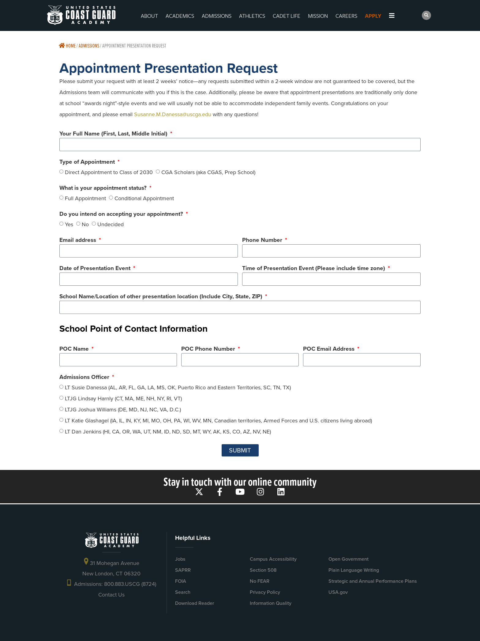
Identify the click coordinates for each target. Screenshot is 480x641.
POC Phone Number (209, 349)
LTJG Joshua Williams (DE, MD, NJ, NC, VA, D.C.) (123, 410)
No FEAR (259, 581)
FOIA (180, 581)
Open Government (348, 559)
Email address (78, 240)
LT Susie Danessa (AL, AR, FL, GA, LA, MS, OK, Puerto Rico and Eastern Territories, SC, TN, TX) (178, 387)
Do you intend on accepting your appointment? (122, 214)
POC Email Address (329, 349)
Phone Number (263, 240)
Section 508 (263, 570)
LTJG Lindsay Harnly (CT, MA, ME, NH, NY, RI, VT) (123, 399)
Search (182, 592)
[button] (426, 15)
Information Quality (270, 603)
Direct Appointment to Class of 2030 (109, 172)
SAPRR (183, 570)
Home (67, 45)
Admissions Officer (85, 377)
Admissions (89, 45)
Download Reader (194, 603)
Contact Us (111, 595)
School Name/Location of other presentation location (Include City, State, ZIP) (161, 297)
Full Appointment (85, 198)
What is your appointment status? (103, 188)
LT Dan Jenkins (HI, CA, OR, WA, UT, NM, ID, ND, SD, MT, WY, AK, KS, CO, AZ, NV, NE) (168, 432)
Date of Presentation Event (95, 269)
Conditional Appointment (144, 198)
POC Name (74, 349)
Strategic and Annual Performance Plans (372, 581)
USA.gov (338, 592)
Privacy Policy (265, 592)
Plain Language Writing (353, 570)
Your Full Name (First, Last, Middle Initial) (114, 134)
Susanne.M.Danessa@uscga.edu (172, 114)
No (85, 224)
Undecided (110, 224)
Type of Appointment (87, 162)
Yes (69, 224)
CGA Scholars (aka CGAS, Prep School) (208, 172)
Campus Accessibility (273, 559)
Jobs (180, 559)
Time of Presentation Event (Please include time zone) (314, 269)
